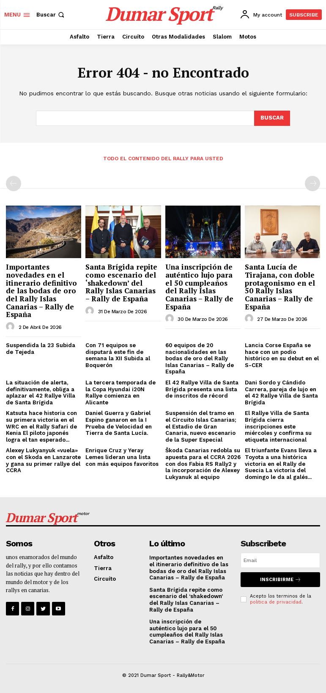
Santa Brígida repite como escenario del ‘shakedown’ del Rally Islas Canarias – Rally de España (121, 282)
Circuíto (105, 579)
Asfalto (103, 557)
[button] (51, 14)
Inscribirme (280, 579)
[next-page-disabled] (312, 183)
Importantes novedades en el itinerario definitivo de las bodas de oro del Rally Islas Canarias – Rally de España (41, 290)
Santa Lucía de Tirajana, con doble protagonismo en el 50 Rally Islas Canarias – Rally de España (280, 286)
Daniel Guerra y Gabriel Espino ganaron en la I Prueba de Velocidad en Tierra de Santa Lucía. (118, 423)
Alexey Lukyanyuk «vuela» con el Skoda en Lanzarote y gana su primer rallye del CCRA (43, 460)
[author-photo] (11, 326)
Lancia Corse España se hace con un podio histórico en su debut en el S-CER (282, 355)
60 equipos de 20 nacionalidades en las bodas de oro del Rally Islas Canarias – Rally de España (199, 358)
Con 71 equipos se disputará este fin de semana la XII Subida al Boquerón (117, 355)
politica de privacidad (275, 602)
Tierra (103, 568)
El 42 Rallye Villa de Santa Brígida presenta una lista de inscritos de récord (201, 389)
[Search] (272, 118)
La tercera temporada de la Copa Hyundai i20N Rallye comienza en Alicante (120, 392)
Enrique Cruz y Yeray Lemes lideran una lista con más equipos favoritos (122, 457)
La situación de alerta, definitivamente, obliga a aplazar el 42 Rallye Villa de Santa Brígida (40, 392)
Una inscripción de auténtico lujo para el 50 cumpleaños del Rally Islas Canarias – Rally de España (199, 286)
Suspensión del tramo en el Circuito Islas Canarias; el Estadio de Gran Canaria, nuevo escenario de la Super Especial (200, 426)
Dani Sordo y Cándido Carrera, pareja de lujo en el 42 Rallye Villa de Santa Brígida (281, 392)
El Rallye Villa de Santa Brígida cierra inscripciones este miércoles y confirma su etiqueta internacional (278, 426)
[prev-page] (13, 183)
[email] (280, 560)
